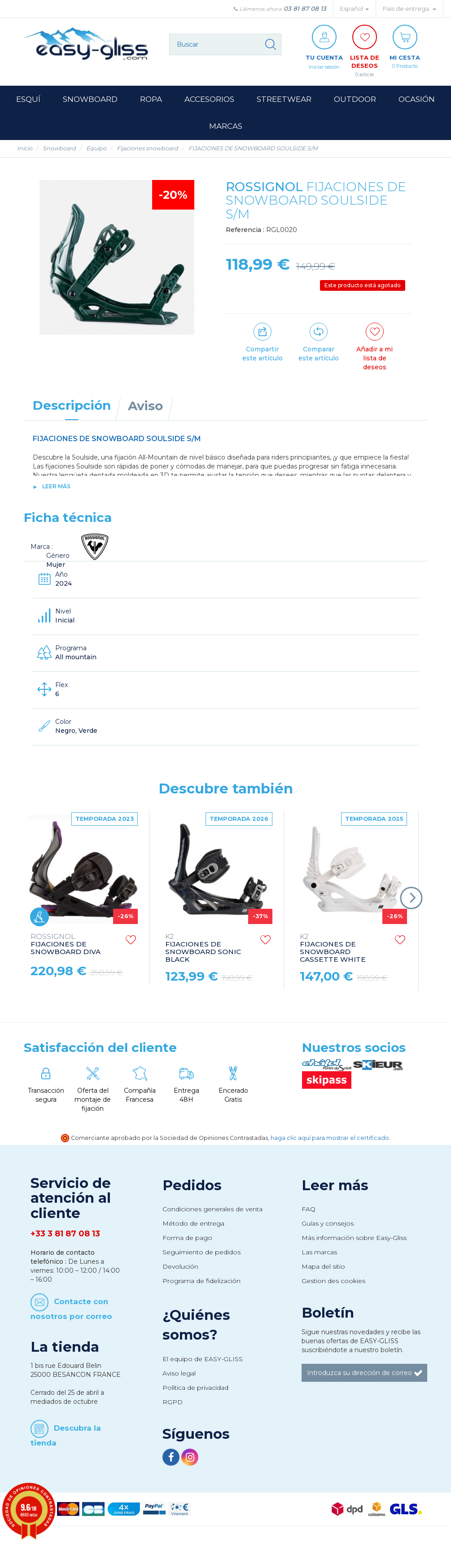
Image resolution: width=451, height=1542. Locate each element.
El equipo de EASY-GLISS (202, 1361)
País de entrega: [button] (409, 8)
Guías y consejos (328, 1225)
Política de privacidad (195, 1389)
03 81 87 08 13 (305, 8)
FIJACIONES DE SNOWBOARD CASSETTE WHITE (333, 950)
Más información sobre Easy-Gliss (354, 1239)
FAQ (308, 1211)
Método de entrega (193, 1225)
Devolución (180, 1268)
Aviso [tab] (145, 407)
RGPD (172, 1404)
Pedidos (192, 1187)
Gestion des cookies (333, 1283)
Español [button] (354, 8)
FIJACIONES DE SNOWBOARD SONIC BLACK (203, 950)
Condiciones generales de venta (212, 1211)
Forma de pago (187, 1239)
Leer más (56, 488)
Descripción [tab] (72, 407)
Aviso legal (179, 1375)
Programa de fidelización (201, 1283)
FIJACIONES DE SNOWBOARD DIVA (66, 946)
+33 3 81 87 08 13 (65, 1235)
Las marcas (319, 1254)
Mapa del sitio (323, 1268)
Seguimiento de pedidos (201, 1254)
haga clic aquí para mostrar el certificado (330, 1139)
